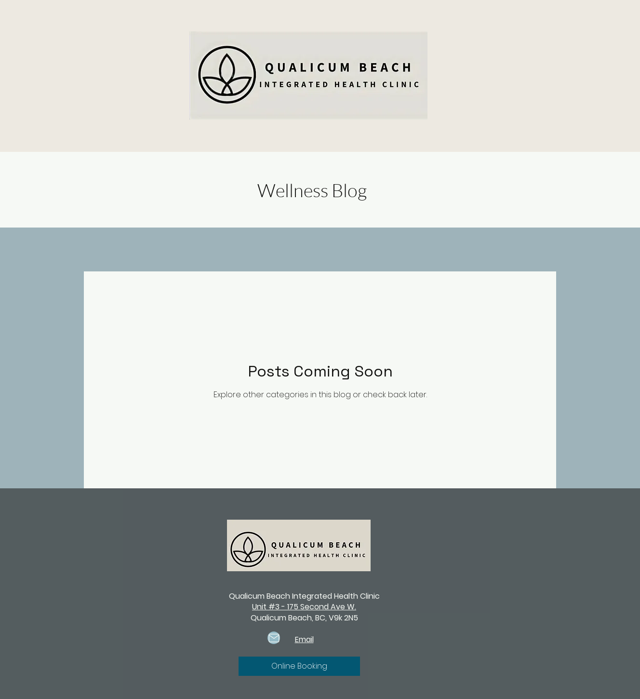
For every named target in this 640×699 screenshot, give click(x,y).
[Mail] (273, 638)
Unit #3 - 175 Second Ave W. (304, 606)
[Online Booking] (299, 666)
